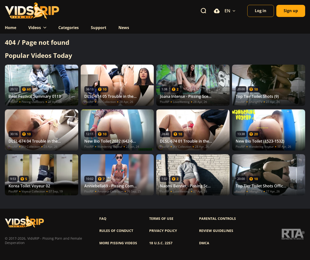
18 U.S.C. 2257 (160, 243)
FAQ (102, 218)
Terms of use (161, 218)
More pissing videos (118, 243)
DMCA (204, 243)
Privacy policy (163, 231)
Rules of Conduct (116, 231)
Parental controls (217, 218)
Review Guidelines (216, 231)
